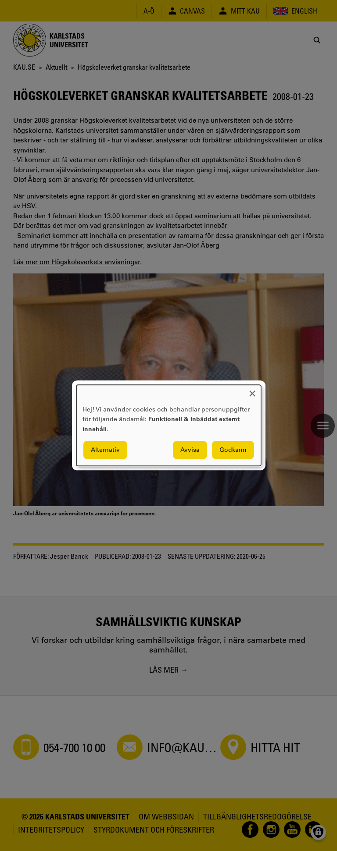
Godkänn (233, 450)
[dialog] (168, 425)
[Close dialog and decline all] (252, 390)
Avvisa (190, 450)
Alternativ (105, 450)
